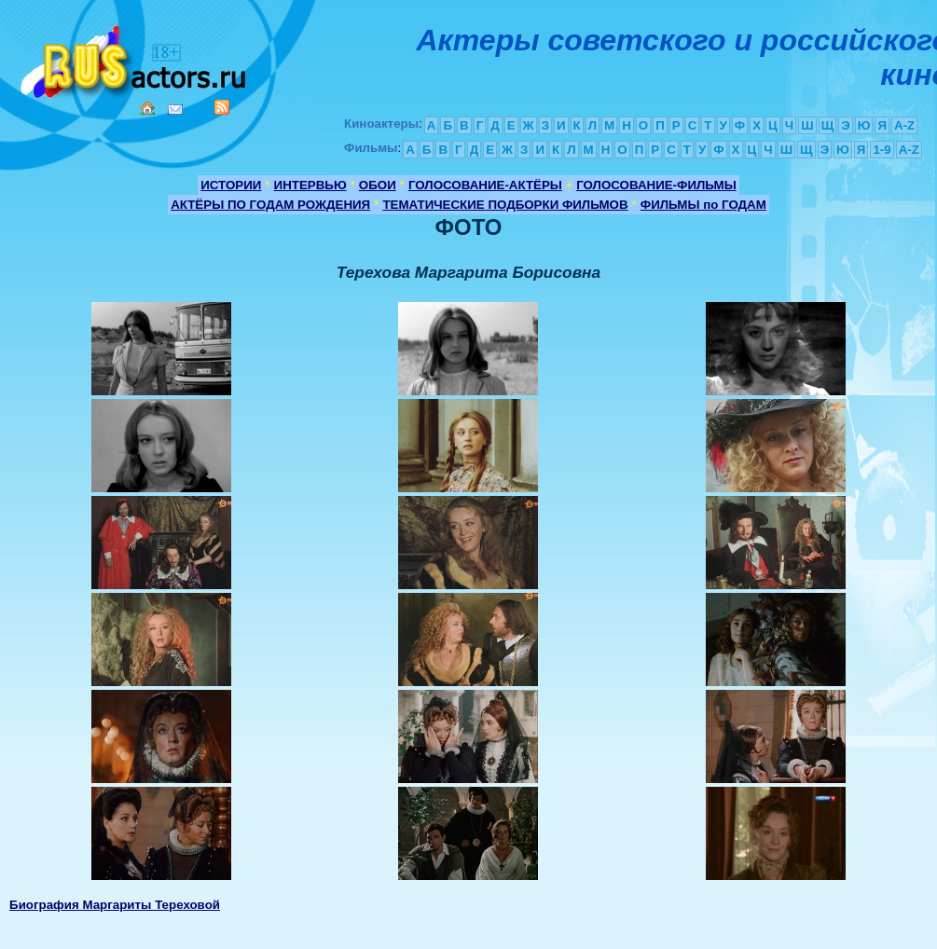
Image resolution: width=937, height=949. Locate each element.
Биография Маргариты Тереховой (114, 905)
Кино (135, 58)
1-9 (881, 150)
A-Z (904, 125)
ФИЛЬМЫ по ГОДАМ (703, 205)
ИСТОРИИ (230, 185)
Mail (175, 109)
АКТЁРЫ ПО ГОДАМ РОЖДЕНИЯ (270, 205)
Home (147, 108)
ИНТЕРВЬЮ (310, 185)
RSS (221, 107)
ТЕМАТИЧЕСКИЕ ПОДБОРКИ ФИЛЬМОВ (504, 205)
